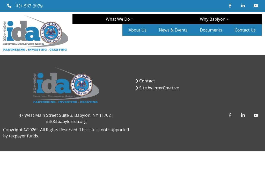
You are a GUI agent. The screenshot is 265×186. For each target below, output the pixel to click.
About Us (137, 30)
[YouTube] (255, 6)
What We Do (118, 19)
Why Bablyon (212, 19)
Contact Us (245, 30)
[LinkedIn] (243, 6)
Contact (147, 81)
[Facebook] (231, 6)
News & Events (173, 30)
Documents (211, 30)
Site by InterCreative (159, 88)
